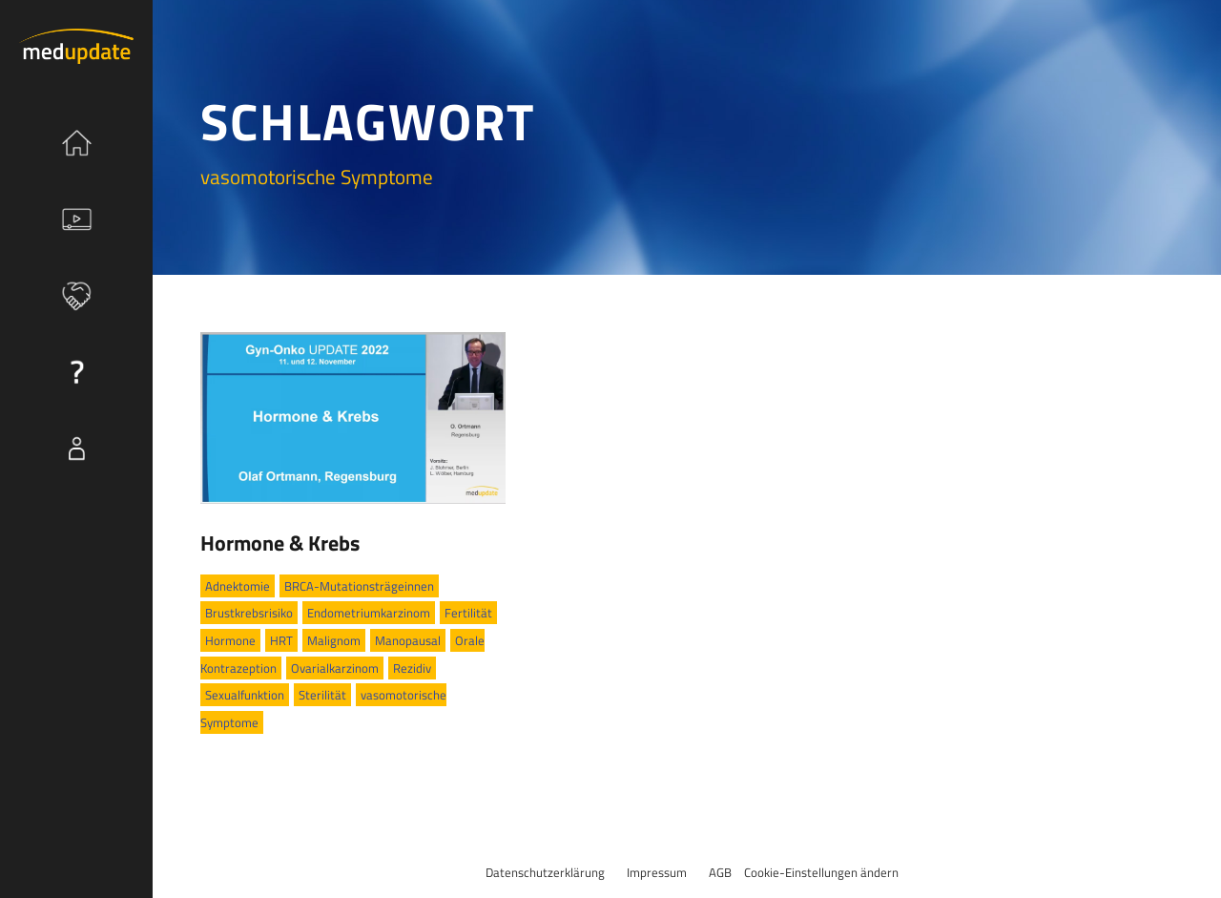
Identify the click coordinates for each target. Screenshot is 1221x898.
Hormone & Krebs (280, 543)
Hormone (230, 640)
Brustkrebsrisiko (249, 612)
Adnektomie (237, 585)
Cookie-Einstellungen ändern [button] (821, 872)
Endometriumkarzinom (368, 612)
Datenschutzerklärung (545, 872)
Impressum (657, 872)
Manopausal (408, 640)
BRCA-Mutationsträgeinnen (359, 585)
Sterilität (322, 694)
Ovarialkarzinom (335, 668)
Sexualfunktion (244, 694)
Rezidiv (412, 668)
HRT (281, 640)
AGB (720, 872)
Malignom (334, 640)
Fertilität (468, 612)
